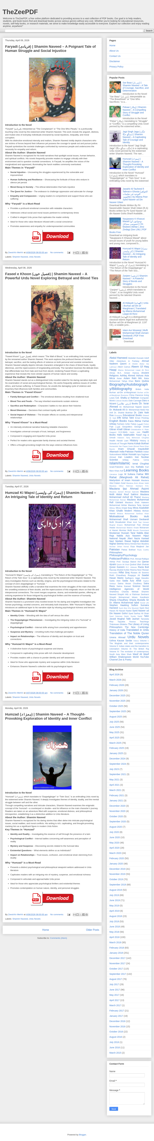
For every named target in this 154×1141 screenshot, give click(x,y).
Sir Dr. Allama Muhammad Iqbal (129, 601)
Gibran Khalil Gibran (119, 429)
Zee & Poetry (125, 659)
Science (137, 586)
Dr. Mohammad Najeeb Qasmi (134, 407)
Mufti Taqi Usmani (141, 522)
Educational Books (132, 415)
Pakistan (114, 549)
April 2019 (114, 911)
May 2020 (114, 842)
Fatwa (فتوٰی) (137, 424)
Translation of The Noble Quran (129, 633)
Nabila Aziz (123, 535)
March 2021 (115, 790)
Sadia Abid (114, 581)
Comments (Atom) (58, 938)
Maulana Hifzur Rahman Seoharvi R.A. (129, 486)
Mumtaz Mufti (125, 530)
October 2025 (116, 706)
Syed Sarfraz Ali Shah (138, 613)
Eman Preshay (142, 418)
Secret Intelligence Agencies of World (129, 587)
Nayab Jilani (126, 538)
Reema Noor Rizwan (139, 570)
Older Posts (92, 929)
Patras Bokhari (128, 550)
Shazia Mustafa (137, 600)
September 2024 (117, 764)
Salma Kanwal (123, 586)
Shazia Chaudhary (118, 600)
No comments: (57, 252)
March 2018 (115, 942)
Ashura (139, 375)
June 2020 (114, 837)
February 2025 (116, 748)
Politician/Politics (119, 558)
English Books (118, 420)
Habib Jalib (135, 432)
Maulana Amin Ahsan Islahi (137, 483)
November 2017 (117, 963)
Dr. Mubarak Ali (117, 409)
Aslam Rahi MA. (133, 378)
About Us (114, 50)
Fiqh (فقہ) (114, 427)
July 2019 (114, 895)
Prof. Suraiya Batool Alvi (129, 562)
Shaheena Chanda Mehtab (123, 592)
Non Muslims (143, 544)
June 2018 (114, 926)
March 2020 (115, 853)
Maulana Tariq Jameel (138, 505)
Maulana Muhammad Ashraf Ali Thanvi (129, 495)
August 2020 (115, 827)
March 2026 (115, 680)
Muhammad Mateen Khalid (127, 528)
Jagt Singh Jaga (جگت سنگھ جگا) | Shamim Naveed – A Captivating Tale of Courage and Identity (134, 137)
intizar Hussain (129, 454)
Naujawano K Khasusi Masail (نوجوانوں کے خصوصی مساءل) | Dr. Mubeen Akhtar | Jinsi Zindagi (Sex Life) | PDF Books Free (128, 225)
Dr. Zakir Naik (141, 412)
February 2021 (116, 795)
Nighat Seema (116, 543)
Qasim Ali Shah (123, 564)
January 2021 (116, 800)
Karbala (140, 467)
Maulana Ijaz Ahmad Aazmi (129, 488)
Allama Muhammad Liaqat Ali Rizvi (133, 370)
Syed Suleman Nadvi (119, 616)
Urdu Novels (35, 257)
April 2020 (114, 848)
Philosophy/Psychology (123, 555)
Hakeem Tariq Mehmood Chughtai (133, 438)
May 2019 (114, 905)
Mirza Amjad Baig (124, 508)
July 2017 (114, 984)
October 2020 (116, 816)
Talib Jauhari (132, 619)
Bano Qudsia (142, 381)
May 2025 (114, 732)
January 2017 (116, 1016)
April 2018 (114, 937)
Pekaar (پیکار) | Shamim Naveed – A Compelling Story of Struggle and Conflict (134, 111)
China (131, 395)
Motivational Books (123, 516)
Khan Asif (119, 471)
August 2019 (115, 890)
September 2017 (117, 974)
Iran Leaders (125, 457)
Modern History (132, 510)
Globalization (136, 429)
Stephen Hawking (119, 605)
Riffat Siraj (124, 572)
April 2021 (114, 785)
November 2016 (117, 1026)
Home (45, 929)
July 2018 (114, 921)
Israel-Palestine (116, 467)
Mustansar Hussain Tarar (122, 533)
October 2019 (116, 879)
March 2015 (115, 1052)
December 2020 (117, 806)
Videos (136, 641)
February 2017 (116, 1010)
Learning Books (136, 470)
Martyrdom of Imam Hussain (124, 480)
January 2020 (116, 863)
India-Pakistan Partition (131, 451)
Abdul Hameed (118, 357)
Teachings (144, 622)
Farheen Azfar (123, 424)
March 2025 (115, 743)
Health (112, 441)
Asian (119, 378)
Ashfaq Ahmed (127, 375)
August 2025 (115, 716)
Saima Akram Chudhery (130, 583)
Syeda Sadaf (136, 616)
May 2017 (114, 995)
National (113, 538)
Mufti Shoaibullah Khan (120, 522)
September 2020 (117, 821)
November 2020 (117, 811)
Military (112, 508)
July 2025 (114, 721)
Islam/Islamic (119, 463)
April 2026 (114, 674)
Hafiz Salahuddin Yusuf (129, 434)
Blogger (82, 1134)
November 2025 (117, 700)
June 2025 (114, 727)
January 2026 (116, 690)
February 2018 (116, 947)
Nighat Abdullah (140, 541)
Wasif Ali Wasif (141, 654)
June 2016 (114, 1047)
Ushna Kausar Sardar (120, 640)
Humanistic (113, 446)
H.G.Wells (122, 432)
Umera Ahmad (117, 637)
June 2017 (114, 989)
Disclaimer (114, 61)
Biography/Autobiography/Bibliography (128, 386)
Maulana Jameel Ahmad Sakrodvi (124, 492)
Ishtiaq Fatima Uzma (135, 460)
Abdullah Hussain (136, 358)
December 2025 (117, 695)
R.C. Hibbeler (131, 567)
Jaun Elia (129, 467)
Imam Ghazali (126, 449)
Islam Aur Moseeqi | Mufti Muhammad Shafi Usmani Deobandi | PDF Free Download (136, 334)
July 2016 (114, 1042)
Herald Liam (122, 441)
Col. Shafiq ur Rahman (127, 398)
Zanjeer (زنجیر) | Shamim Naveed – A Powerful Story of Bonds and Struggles (135, 279)
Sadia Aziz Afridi (131, 580)
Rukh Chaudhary (117, 575)
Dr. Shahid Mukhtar (123, 413)
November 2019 (117, 874)
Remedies (113, 573)
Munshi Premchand (141, 530)
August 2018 (115, 916)
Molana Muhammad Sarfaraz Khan (133, 514)
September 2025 (117, 711)
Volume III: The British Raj (135, 649)
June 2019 (114, 900)
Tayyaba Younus (126, 622)
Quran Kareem (117, 567)
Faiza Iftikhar (134, 421)
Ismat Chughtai (141, 463)
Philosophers (115, 552)
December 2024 (117, 758)
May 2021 (114, 779)
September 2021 (117, 774)
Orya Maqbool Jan (139, 546)
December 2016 (117, 1021)
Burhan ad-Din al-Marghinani (122, 392)
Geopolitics (127, 427)
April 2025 (114, 737)
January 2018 (116, 953)
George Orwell (141, 427)
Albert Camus (124, 367)
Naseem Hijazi (140, 535)
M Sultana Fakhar (133, 474)
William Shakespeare (120, 657)
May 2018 (114, 932)
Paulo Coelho (143, 550)
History (134, 440)
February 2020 (116, 858)
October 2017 (116, 968)
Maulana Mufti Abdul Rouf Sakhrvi (129, 493)
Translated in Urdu (137, 629)
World (136, 657)
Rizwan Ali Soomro (140, 573)
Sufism (134, 605)
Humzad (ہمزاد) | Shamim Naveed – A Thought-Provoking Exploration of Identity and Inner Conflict (48, 716)
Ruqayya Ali (134, 575)
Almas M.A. (115, 373)
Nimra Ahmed (130, 544)
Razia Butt (143, 567)
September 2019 (117, 884)
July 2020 (114, 832)
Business (124, 395)
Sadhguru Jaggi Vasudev (137, 578)
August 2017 (115, 979)
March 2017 (115, 1005)
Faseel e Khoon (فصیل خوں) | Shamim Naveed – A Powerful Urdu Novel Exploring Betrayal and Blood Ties (51, 276)
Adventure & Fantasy (128, 361)
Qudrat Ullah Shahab (139, 564)
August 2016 (115, 1037)
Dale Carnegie (135, 401)
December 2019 (117, 869)
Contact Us (114, 56)
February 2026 (116, 685)
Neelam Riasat (123, 541)
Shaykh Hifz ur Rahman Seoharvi (133, 594)
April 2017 (114, 1000)
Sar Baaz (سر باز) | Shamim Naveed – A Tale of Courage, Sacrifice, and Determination (136, 86)
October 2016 (116, 1031)
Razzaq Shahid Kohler (119, 570)
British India (142, 389)
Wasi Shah (126, 654)
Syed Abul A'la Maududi (129, 608)
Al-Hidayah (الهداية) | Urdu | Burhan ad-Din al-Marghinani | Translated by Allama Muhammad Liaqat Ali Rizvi (135, 308)
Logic (120, 474)
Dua (111, 415)
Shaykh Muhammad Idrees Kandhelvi (129, 597)
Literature (113, 474)
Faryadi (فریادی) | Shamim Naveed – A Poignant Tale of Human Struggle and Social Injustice (50, 49)
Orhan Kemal (123, 547)
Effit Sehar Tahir (125, 418)
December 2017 (117, 958)
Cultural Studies (121, 401)
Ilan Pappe (123, 446)
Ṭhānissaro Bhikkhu (118, 624)
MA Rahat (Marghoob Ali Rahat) (129, 476)
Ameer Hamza (131, 373)
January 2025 (116, 753)
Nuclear (112, 547)
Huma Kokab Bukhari (138, 443)
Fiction (146, 424)
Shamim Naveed (20, 257)
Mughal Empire (116, 525)
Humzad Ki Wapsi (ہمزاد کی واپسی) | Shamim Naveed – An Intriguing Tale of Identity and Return (50, 495)
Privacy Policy (116, 66)
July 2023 (114, 769)
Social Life (144, 603)
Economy (118, 415)
